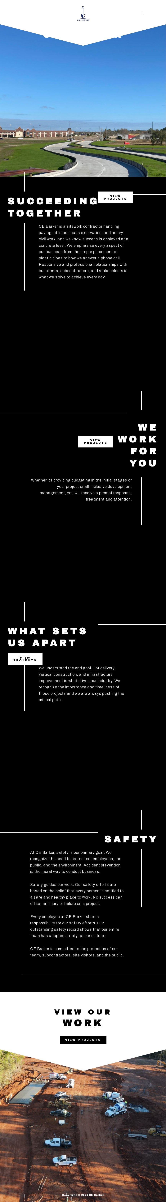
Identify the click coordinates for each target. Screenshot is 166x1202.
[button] (143, 12)
